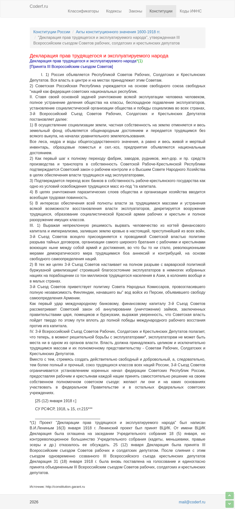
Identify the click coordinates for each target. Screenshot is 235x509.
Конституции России (51, 32)
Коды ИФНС (191, 11)
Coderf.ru (39, 6)
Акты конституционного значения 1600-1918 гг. (118, 32)
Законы (135, 11)
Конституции (161, 11)
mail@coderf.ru (192, 502)
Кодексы (114, 11)
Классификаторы (83, 11)
